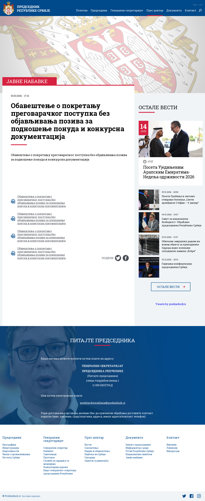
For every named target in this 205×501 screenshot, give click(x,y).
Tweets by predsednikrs (171, 304)
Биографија (9, 444)
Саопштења (91, 447)
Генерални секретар (55, 447)
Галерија (90, 457)
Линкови (172, 447)
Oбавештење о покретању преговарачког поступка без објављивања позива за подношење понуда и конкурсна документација (41, 201)
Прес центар (154, 10)
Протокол (49, 457)
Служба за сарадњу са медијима (56, 462)
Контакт (190, 10)
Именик (171, 444)
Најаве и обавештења (97, 451)
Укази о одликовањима (16, 454)
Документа (174, 10)
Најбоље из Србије (95, 454)
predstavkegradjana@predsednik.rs (102, 403)
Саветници (50, 454)
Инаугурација (10, 447)
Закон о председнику (138, 444)
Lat (201, 5)
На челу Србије (11, 457)
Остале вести (168, 287)
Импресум (173, 451)
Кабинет (48, 451)
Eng (195, 5)
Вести (88, 444)
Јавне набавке (134, 457)
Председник (99, 10)
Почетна (81, 10)
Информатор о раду (137, 447)
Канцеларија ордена (55, 467)
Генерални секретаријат (127, 10)
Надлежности (10, 451)
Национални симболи (139, 454)
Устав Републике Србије (140, 451)
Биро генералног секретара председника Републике (59, 472)
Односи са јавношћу (97, 460)
